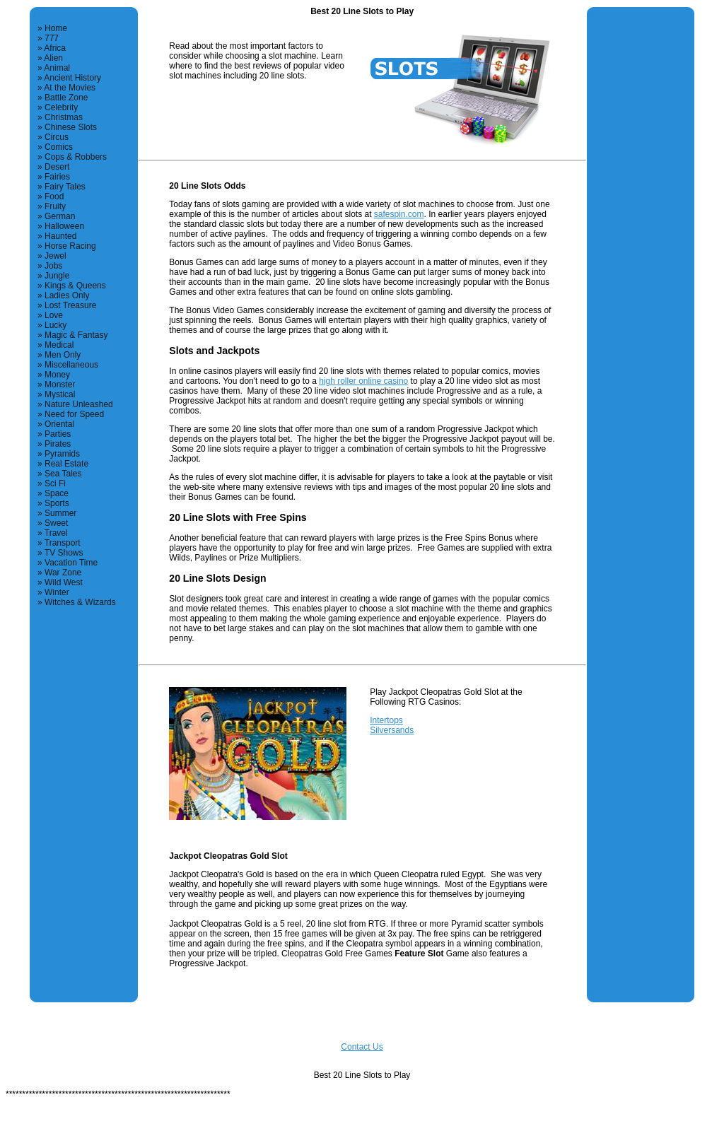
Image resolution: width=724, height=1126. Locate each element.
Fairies (57, 177)
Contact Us (362, 1047)
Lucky (55, 325)
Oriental (59, 424)
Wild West (64, 582)
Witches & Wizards (80, 602)
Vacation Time (71, 563)
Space (57, 493)
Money (57, 375)
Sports (57, 503)
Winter (57, 592)
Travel (56, 533)
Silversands (392, 730)
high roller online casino (363, 381)
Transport (63, 543)
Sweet (56, 523)
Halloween (64, 226)
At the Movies (69, 88)
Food (54, 196)
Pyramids (62, 454)
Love (54, 315)
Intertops (386, 720)
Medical (59, 345)
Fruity (55, 206)
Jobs (53, 266)
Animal (57, 68)
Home (56, 28)
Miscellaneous (71, 365)
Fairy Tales (65, 187)
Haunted (60, 236)
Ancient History (72, 78)
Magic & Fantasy (76, 335)
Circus (57, 137)
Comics (59, 147)
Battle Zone (66, 97)
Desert (57, 167)
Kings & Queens (75, 286)
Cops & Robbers (76, 157)
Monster (60, 384)
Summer (60, 513)
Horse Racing (70, 246)
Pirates (58, 444)
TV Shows (64, 553)
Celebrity (61, 107)
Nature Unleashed (79, 404)
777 (52, 38)
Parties (58, 434)
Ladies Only (67, 295)
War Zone (63, 572)
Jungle (57, 276)
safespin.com (399, 214)
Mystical (60, 394)
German (60, 216)
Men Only (63, 355)
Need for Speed (74, 414)
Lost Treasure (70, 305)
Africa (55, 48)
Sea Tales (63, 474)
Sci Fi (55, 483)
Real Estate (66, 464)
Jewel (55, 256)
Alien (53, 58)
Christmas (64, 117)
